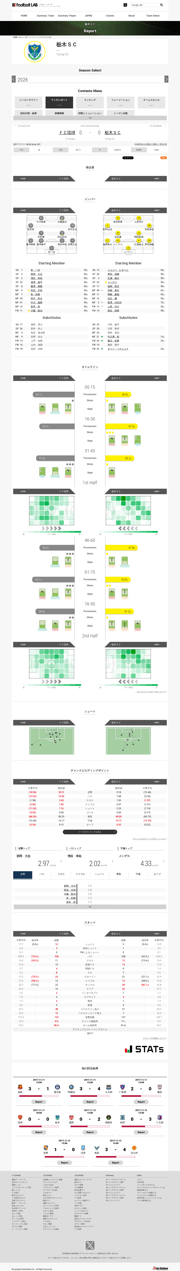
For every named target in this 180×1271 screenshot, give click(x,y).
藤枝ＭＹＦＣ (48, 1216)
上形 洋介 (113, 306)
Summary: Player (67, 15)
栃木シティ (47, 1195)
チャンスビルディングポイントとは (149, 839)
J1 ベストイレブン (113, 1185)
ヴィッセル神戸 (18, 1219)
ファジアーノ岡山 (19, 1221)
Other (139, 1175)
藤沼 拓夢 (113, 340)
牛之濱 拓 (113, 336)
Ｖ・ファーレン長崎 (19, 1229)
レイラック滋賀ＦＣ (82, 1200)
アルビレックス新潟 (51, 1208)
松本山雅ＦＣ (79, 1190)
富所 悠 (35, 306)
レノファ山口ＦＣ (81, 1211)
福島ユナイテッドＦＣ (83, 1180)
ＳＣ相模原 (78, 1187)
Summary (110, 1175)
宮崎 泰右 (113, 290)
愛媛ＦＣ (77, 1216)
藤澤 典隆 (36, 286)
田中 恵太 (36, 298)
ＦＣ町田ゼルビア (19, 1198)
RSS (163, 158)
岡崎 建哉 (113, 294)
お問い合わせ (112, 1253)
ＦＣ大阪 (77, 1203)
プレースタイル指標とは (146, 1193)
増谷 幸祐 (36, 278)
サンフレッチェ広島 (19, 1224)
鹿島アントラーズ (19, 1180)
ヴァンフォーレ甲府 (51, 1206)
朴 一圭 (35, 270)
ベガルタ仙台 (48, 1185)
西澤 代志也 (115, 302)
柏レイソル (16, 1190)
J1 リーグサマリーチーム (116, 1180)
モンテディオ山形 (50, 1190)
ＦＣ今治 (46, 1221)
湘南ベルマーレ (49, 1203)
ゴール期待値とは (144, 1200)
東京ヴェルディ (18, 1195)
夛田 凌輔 (113, 274)
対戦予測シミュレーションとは (149, 1198)
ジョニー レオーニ (118, 270)
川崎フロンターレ (19, 1200)
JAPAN (88, 15)
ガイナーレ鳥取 (80, 1208)
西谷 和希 (113, 310)
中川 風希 (36, 302)
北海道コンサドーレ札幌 (52, 1180)
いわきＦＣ (47, 1193)
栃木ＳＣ (113, 132)
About (131, 15)
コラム (139, 1180)
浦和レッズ (16, 1185)
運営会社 (101, 1253)
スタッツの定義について (154, 1038)
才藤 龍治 (36, 310)
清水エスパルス (18, 1206)
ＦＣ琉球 (67, 132)
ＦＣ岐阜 (77, 1198)
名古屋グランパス (19, 1208)
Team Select (153, 15)
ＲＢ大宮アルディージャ (52, 1198)
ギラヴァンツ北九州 (82, 1221)
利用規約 (66, 1253)
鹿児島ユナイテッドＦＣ (84, 1227)
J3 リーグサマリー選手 (115, 1198)
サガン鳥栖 (47, 1224)
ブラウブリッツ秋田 (51, 1187)
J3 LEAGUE (78, 1175)
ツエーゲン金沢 (80, 1195)
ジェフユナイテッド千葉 (21, 1187)
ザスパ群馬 (78, 1185)
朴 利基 (35, 294)
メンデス (112, 282)
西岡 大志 (36, 274)
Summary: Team (45, 15)
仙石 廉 (112, 298)
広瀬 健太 (113, 278)
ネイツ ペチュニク (118, 349)
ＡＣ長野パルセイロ (82, 1193)
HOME (24, 15)
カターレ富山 (48, 1211)
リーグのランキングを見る (90, 832)
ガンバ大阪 (16, 1214)
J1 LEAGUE (16, 1175)
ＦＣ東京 (15, 1193)
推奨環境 (74, 1253)
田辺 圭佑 (36, 290)
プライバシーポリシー (88, 1253)
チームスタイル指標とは (146, 1195)
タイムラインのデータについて (151, 692)
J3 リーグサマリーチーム (116, 1195)
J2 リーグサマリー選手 (115, 1190)
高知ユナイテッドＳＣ (83, 1219)
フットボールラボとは (145, 1185)
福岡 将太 (113, 286)
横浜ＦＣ (46, 1200)
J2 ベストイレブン (113, 1193)
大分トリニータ (49, 1227)
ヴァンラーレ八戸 (50, 1182)
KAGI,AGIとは (142, 1190)
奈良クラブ (78, 1206)
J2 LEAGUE (47, 1175)
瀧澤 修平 (36, 282)
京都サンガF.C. (17, 1211)
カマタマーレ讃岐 (81, 1214)
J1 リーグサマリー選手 (115, 1182)
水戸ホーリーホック (19, 1182)
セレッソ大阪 (17, 1216)
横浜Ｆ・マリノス (19, 1203)
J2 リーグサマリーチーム (116, 1187)
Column (110, 15)
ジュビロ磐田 (48, 1214)
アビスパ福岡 (17, 1227)
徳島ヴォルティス (50, 1219)
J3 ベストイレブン (113, 1200)
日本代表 (140, 1182)
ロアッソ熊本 (79, 1224)
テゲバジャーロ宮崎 (51, 1229)
